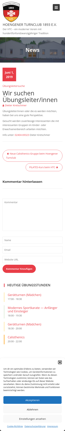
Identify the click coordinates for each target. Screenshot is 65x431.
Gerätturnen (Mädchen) (24, 295)
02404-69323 (22, 135)
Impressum (52, 426)
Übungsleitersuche (14, 86)
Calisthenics (16, 337)
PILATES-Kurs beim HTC (42, 167)
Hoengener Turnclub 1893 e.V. (30, 24)
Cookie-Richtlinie (15, 426)
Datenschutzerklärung (34, 426)
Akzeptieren (32, 400)
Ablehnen (32, 409)
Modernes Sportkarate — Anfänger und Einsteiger (33, 309)
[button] (60, 362)
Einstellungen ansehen (32, 418)
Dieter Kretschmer (16, 105)
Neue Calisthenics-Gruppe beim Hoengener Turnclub (32, 155)
